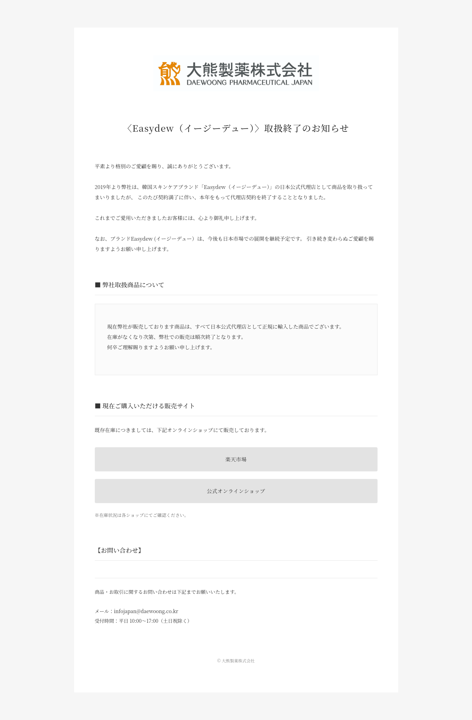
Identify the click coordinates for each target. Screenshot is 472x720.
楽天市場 (236, 459)
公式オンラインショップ (236, 490)
